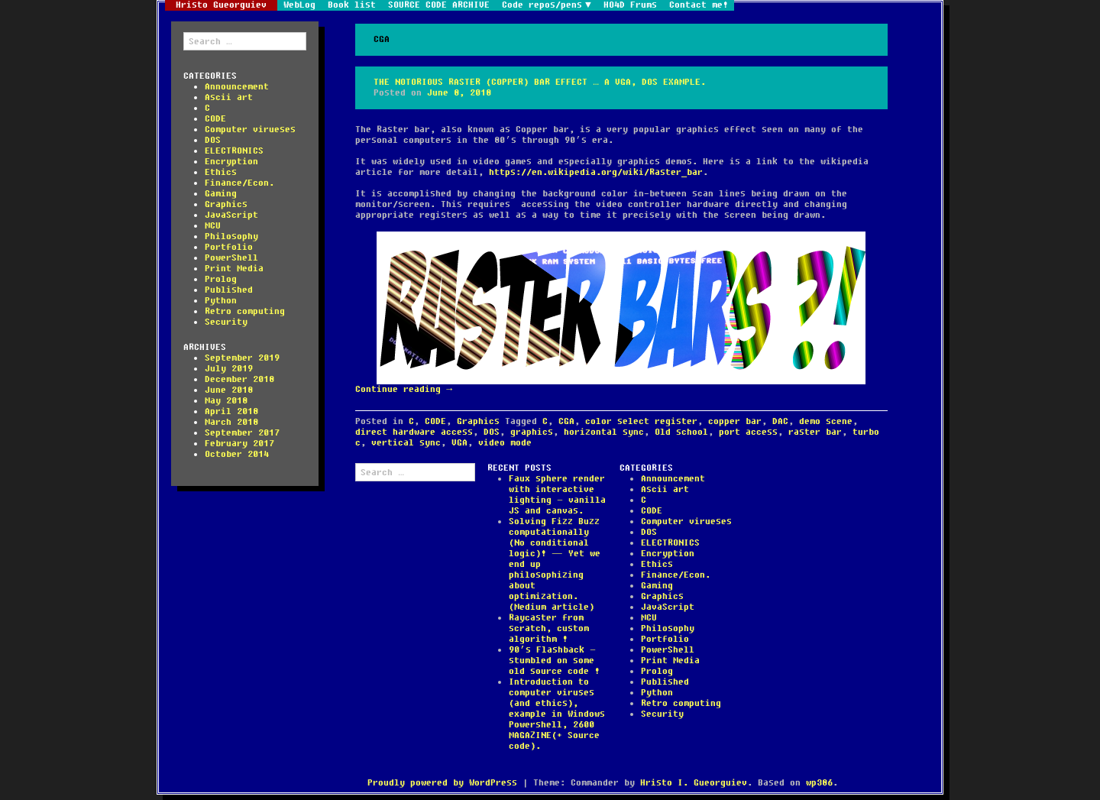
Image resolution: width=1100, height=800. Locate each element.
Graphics (226, 204)
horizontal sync (604, 432)
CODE (215, 119)
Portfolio (229, 247)
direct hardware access (414, 432)
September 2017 (242, 433)
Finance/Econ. (239, 183)
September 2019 (242, 358)
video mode (505, 443)
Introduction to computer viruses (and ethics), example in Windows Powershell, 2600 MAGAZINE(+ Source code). (557, 714)
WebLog (299, 5)
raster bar (815, 432)
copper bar (735, 421)
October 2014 (237, 454)
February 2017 (239, 443)
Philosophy (231, 236)
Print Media (234, 268)
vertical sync (406, 443)
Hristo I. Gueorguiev (693, 783)
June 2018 (229, 390)
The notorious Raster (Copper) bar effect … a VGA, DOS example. (540, 82)
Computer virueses (250, 129)
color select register (641, 421)
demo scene (825, 421)
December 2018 (239, 379)
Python (221, 300)
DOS (213, 140)
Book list (352, 5)
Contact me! (698, 5)
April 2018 (231, 411)
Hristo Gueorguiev (221, 5)
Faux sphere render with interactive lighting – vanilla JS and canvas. (557, 495)
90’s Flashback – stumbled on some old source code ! (554, 660)
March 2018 (231, 422)
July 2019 (229, 368)
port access (748, 432)
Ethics (221, 172)
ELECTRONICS (234, 151)
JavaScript (231, 215)
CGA (566, 421)
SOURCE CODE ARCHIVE (439, 5)
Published (229, 290)
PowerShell (231, 258)
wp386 (819, 783)
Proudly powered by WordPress (442, 783)
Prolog (221, 279)
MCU (213, 226)
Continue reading (403, 389)
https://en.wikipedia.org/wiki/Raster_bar (596, 172)
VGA (459, 443)
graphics (531, 432)
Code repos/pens (542, 5)
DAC (780, 421)
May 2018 (226, 400)
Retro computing (245, 311)
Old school (681, 432)
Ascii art (229, 97)
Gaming (221, 193)
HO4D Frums (630, 5)
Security (226, 322)
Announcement (237, 86)
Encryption (231, 161)
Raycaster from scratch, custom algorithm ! (549, 628)
